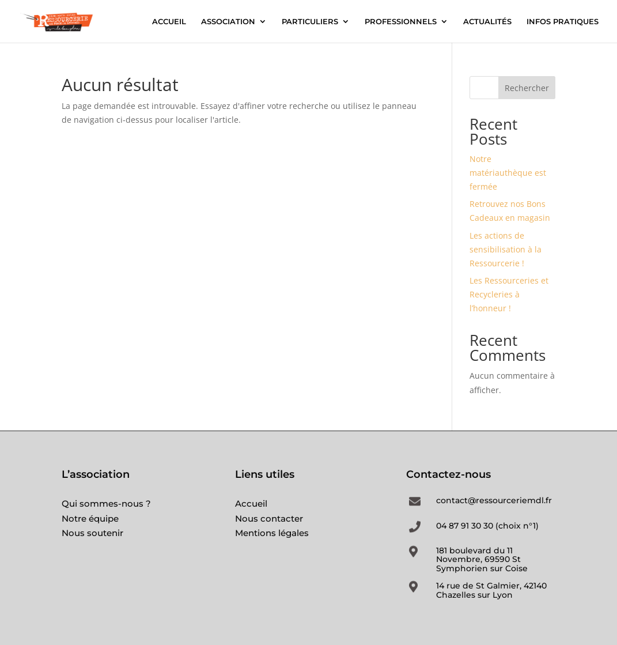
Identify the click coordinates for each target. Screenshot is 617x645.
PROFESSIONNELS (401, 21)
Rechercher (527, 87)
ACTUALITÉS (487, 21)
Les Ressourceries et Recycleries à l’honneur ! (509, 294)
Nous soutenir (92, 532)
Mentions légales (272, 532)
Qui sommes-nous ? (106, 503)
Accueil (251, 503)
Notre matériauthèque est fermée (508, 172)
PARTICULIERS (310, 21)
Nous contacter (269, 518)
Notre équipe (90, 518)
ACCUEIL (169, 21)
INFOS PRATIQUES (563, 21)
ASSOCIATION (228, 21)
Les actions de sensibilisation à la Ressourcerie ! (506, 249)
